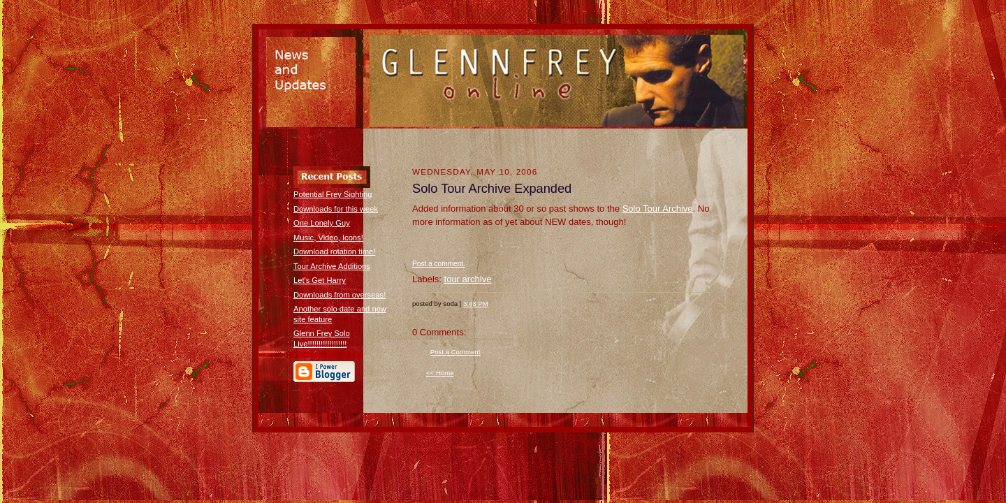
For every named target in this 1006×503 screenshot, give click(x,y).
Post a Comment (455, 352)
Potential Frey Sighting (332, 194)
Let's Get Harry (319, 280)
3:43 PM (475, 303)
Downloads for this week (335, 209)
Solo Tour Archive (657, 208)
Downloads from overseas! (339, 295)
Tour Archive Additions (331, 266)
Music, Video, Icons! (328, 237)
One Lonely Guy (321, 223)
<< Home (440, 373)
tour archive (468, 279)
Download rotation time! (334, 251)
